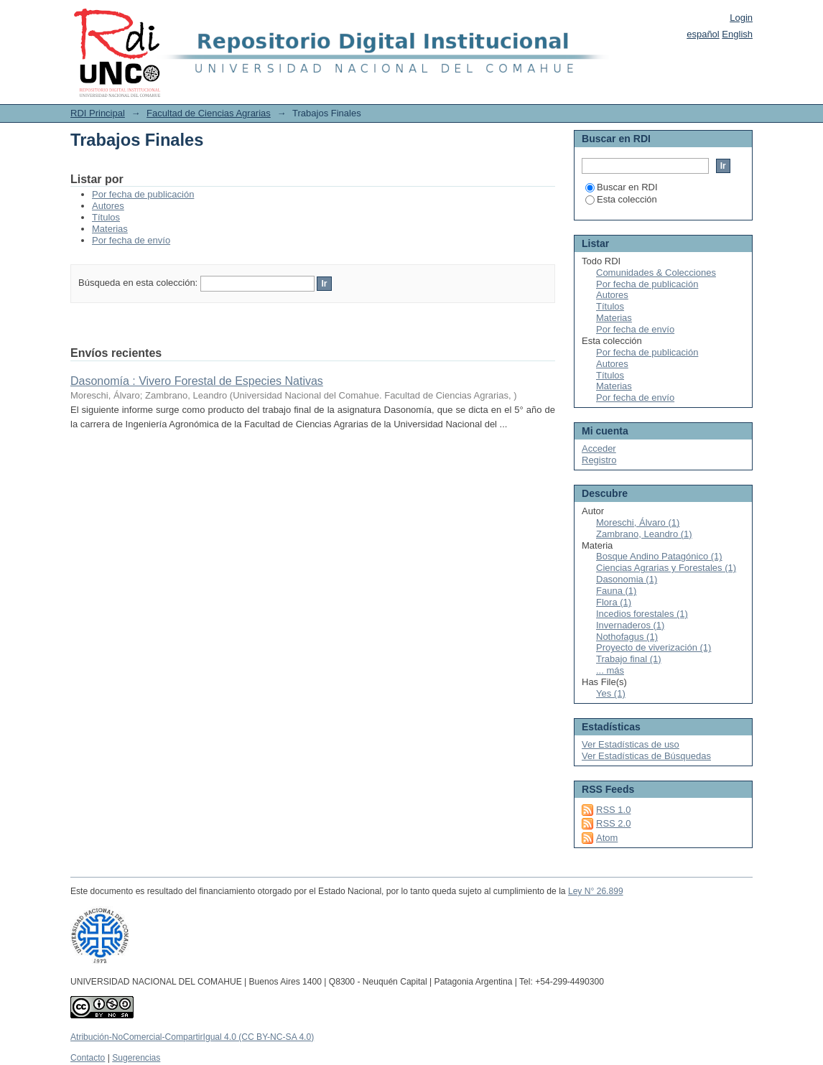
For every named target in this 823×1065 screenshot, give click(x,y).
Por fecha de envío (131, 240)
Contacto (87, 1058)
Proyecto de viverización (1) (653, 647)
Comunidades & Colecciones (656, 272)
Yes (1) (611, 693)
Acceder (599, 448)
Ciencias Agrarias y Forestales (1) (666, 567)
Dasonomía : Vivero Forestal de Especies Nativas (196, 381)
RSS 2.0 (613, 823)
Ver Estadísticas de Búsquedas (646, 755)
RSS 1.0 (613, 809)
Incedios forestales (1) (642, 613)
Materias (110, 228)
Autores (108, 205)
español (703, 34)
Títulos (106, 217)
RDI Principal (97, 113)
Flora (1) (613, 602)
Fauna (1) (616, 590)
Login (741, 17)
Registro (599, 460)
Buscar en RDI (621, 187)
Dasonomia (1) (626, 579)
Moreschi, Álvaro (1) (637, 522)
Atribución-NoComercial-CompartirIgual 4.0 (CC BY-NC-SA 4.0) (192, 1037)
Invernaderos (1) (630, 625)
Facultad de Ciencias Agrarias (209, 113)
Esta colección (621, 199)
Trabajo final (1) (628, 659)
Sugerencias (136, 1058)
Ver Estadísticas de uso (630, 744)
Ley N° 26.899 (595, 891)
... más (610, 670)
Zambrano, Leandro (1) (644, 534)
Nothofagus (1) (627, 636)
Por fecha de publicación (143, 194)
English (737, 34)
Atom (607, 837)
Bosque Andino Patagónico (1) (659, 556)
